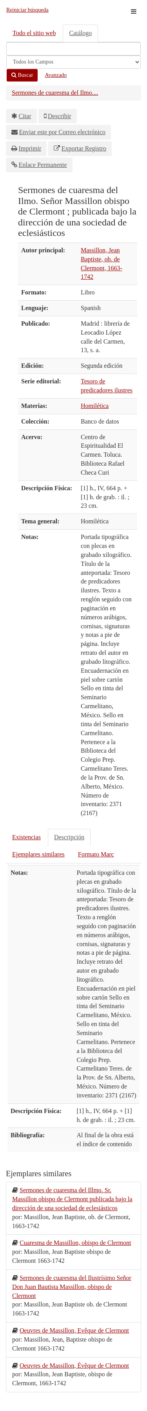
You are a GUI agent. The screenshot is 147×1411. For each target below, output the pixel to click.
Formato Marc (96, 854)
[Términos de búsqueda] (73, 48)
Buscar (22, 75)
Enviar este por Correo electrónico (62, 132)
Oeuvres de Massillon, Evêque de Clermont (74, 1330)
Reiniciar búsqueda (27, 10)
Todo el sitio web (34, 33)
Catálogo (80, 33)
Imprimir (30, 148)
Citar (25, 116)
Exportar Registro (84, 148)
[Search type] (73, 62)
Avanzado (56, 75)
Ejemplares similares (38, 854)
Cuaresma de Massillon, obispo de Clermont (75, 1242)
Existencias (26, 837)
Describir (59, 116)
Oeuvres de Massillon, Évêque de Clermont (74, 1365)
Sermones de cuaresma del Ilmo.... (55, 92)
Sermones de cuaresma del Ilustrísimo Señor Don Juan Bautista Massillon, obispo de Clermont (71, 1287)
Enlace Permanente (43, 164)
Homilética (95, 405)
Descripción (69, 837)
